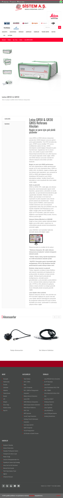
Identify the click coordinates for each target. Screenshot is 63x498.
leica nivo (8, 491)
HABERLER (36, 32)
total (8, 488)
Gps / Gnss (15, 40)
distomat (15, 488)
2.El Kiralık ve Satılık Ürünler (31, 433)
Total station (3, 488)
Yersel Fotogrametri (29, 430)
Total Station (27, 379)
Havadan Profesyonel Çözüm (10, 451)
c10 (38, 491)
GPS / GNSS (27, 382)
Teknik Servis (6, 393)
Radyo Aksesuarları (16, 350)
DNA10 (24, 491)
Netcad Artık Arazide (8, 468)
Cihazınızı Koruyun (8, 477)
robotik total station (49, 488)
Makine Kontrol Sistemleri (30, 396)
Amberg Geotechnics (49, 416)
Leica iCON (26, 399)
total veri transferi (19, 493)
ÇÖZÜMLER (28, 32)
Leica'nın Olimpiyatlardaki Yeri (11, 459)
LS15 (17, 491)
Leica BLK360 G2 (48, 410)
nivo (12, 491)
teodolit (10, 488)
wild (58, 491)
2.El (4, 399)
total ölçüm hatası (28, 493)
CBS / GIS (26, 410)
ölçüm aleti (56, 488)
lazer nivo (28, 491)
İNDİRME (7, 124)
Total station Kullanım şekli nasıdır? (48, 490)
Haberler (5, 390)
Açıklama (7, 119)
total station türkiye (29, 488)
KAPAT (59, 495)
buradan (31, 495)
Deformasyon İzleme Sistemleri (32, 405)
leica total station (21, 488)
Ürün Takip (6, 405)
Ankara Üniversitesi (8, 448)
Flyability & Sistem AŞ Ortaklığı (11, 462)
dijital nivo (50, 491)
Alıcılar (21, 40)
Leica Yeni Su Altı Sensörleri (10, 465)
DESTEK (53, 32)
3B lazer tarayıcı (43, 491)
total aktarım (12, 493)
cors (60, 490)
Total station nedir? (11, 490)
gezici (4, 491)
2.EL (4, 35)
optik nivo (55, 491)
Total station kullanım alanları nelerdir (31, 490)
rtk (57, 490)
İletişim (5, 402)
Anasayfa (4, 40)
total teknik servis (45, 493)
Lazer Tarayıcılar (28, 387)
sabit (2, 491)
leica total (37, 488)
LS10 (14, 491)
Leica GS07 (47, 384)
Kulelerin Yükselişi (8, 445)
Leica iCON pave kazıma (50, 413)
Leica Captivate (48, 407)
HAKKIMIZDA (13, 32)
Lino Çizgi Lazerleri (28, 425)
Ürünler (9, 40)
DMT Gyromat (27, 413)
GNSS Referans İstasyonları (31, 402)
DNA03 (20, 491)
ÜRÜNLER (21, 32)
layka (40, 488)
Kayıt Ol (5, 410)
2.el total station (53, 493)
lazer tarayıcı (34, 491)
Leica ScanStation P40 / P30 (51, 387)
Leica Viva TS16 (48, 405)
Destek (5, 396)
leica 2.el (59, 493)
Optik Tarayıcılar (28, 427)
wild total (7, 493)
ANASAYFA (4, 32)
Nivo (25, 384)
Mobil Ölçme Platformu (30, 407)
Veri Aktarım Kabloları (46, 350)
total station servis (36, 493)
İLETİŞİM (10, 35)
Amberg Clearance (49, 402)
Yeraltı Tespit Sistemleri (30, 416)
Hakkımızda (6, 382)
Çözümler (5, 387)
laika (43, 488)
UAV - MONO (47, 390)
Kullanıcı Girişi (7, 407)
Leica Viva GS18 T (48, 399)
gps (6, 490)
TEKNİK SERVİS (45, 32)
